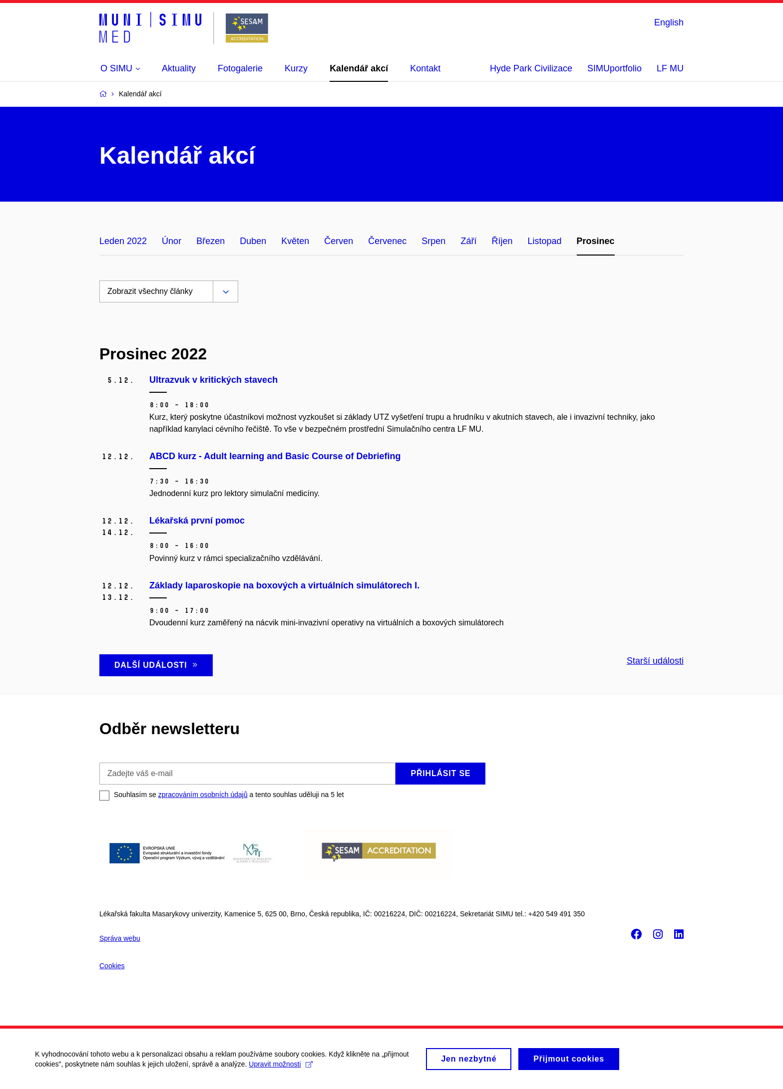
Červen (338, 241)
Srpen (433, 241)
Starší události (655, 661)
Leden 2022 (123, 241)
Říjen (501, 241)
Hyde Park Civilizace (531, 68)
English (669, 22)
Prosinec (596, 241)
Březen (210, 241)
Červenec (387, 241)
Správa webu (119, 938)
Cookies (112, 966)
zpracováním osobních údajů (203, 795)
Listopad (544, 241)
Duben (253, 241)
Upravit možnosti (280, 1068)
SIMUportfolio (614, 68)
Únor (171, 241)
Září (468, 241)
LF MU (670, 68)
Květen (295, 241)
